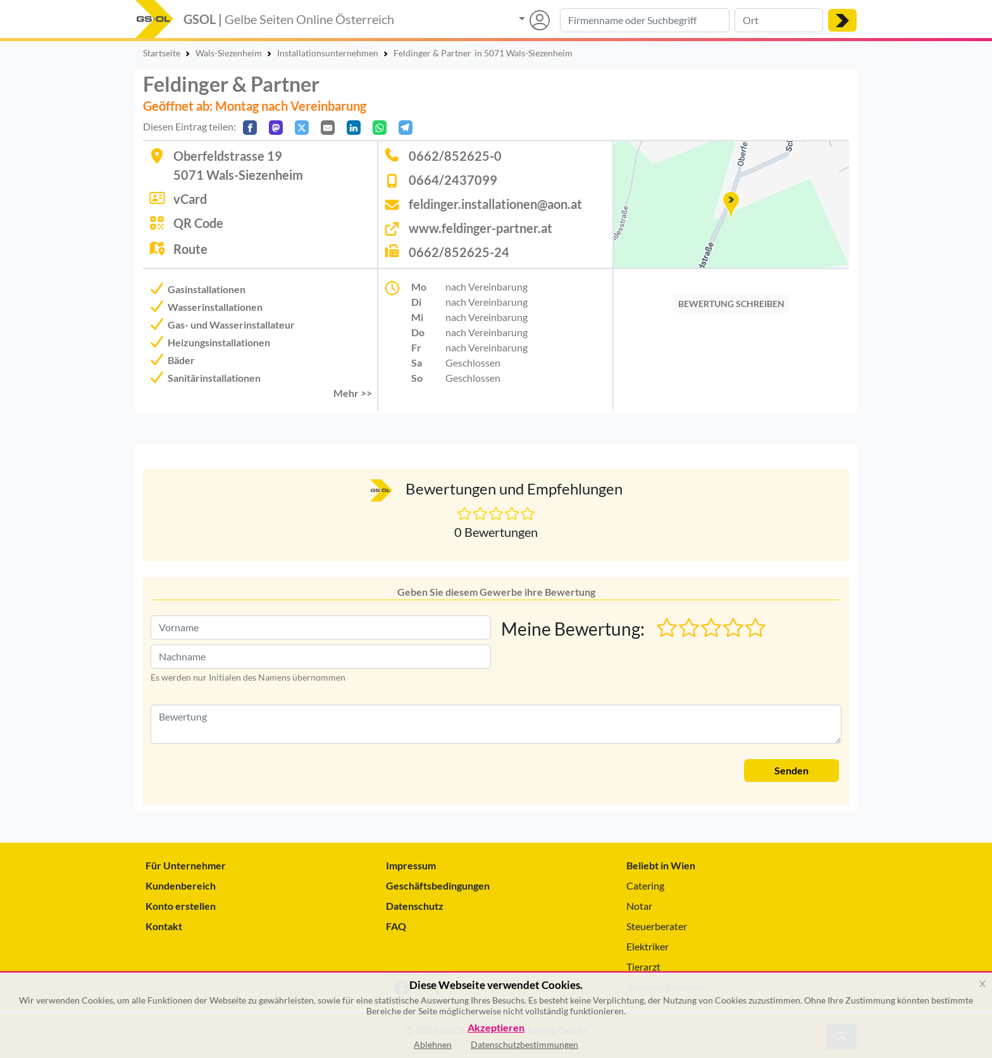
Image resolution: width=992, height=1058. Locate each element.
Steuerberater (656, 926)
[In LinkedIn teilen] (354, 127)
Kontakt (164, 926)
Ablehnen (433, 1044)
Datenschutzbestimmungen (524, 1044)
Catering (645, 885)
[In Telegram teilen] (405, 127)
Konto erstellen (181, 906)
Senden (791, 770)
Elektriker (647, 946)
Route (190, 248)
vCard (190, 198)
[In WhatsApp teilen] (380, 127)
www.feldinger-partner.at (480, 228)
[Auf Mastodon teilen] (276, 127)
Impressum (411, 865)
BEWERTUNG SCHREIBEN (731, 303)
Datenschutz (414, 906)
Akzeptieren (496, 1028)
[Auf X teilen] (302, 127)
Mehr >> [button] (352, 393)
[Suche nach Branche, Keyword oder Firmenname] (644, 20)
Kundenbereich (181, 885)
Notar (639, 906)
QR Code (198, 222)
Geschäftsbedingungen (438, 885)
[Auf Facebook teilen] (250, 127)
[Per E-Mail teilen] (328, 127)
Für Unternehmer (186, 865)
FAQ (396, 926)
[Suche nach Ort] (779, 20)
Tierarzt (643, 966)
